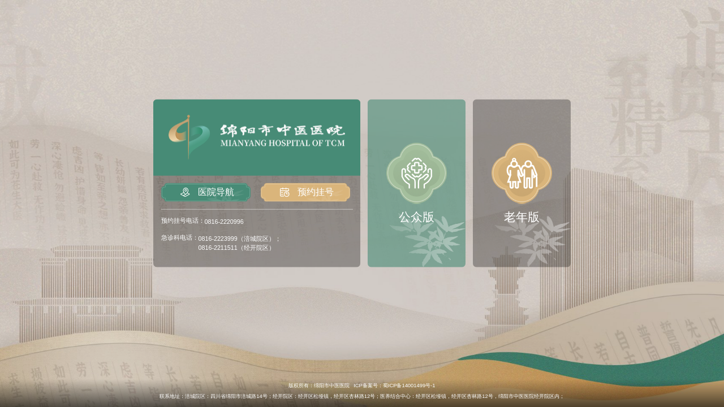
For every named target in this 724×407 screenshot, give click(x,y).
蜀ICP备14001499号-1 (409, 385)
